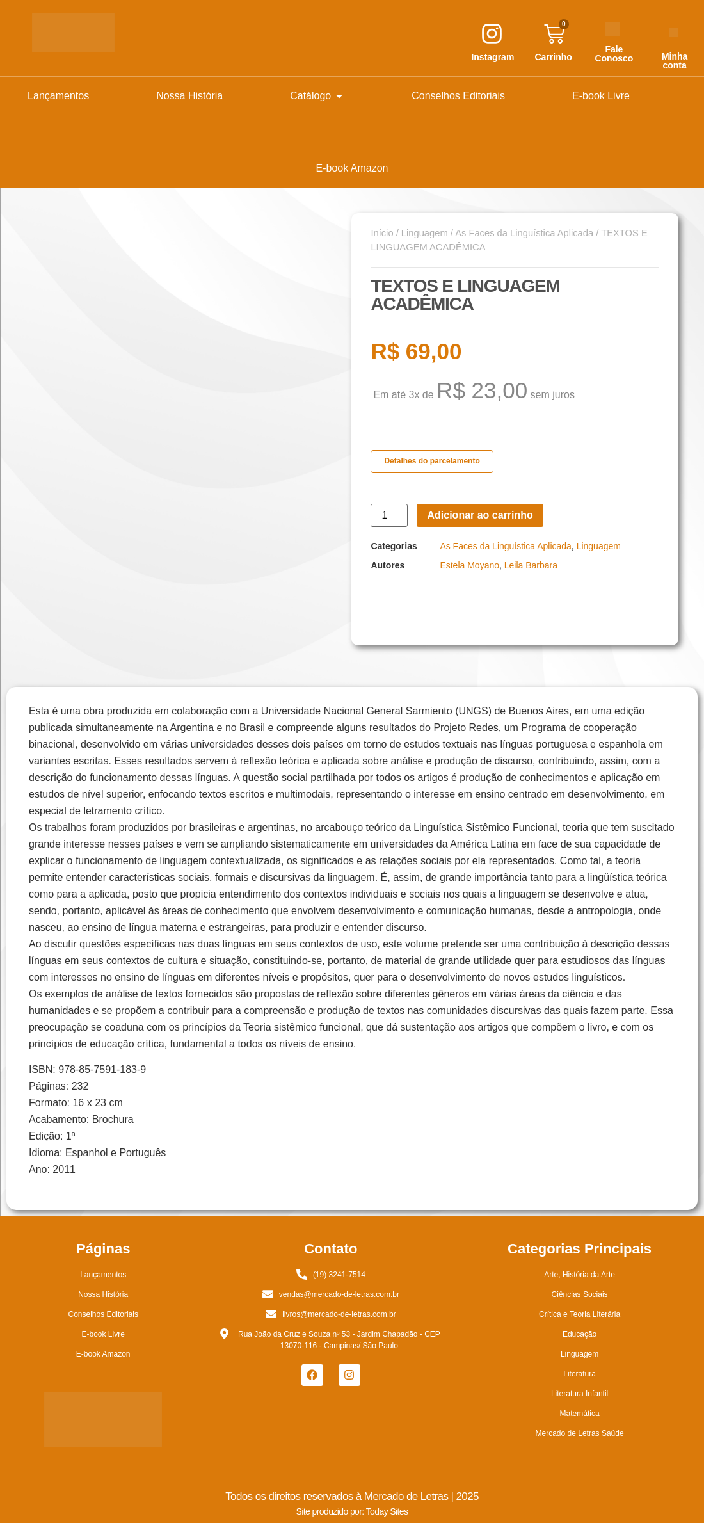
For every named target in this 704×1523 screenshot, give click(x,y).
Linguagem (424, 233)
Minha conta (674, 60)
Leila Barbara (530, 565)
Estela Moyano (469, 565)
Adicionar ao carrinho (479, 515)
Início (382, 233)
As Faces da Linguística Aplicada (524, 233)
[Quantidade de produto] (389, 515)
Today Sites (387, 1511)
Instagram (492, 57)
